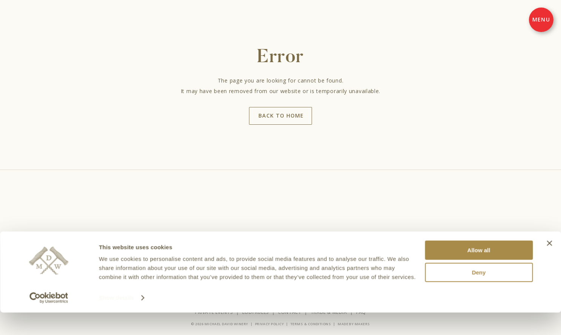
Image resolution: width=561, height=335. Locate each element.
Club (285, 247)
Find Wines (336, 247)
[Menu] (541, 20)
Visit (240, 247)
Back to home (280, 115)
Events (262, 247)
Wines (219, 247)
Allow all (478, 272)
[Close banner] (549, 265)
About (307, 247)
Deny (479, 295)
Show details (116, 320)
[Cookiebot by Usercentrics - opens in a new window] (49, 320)
